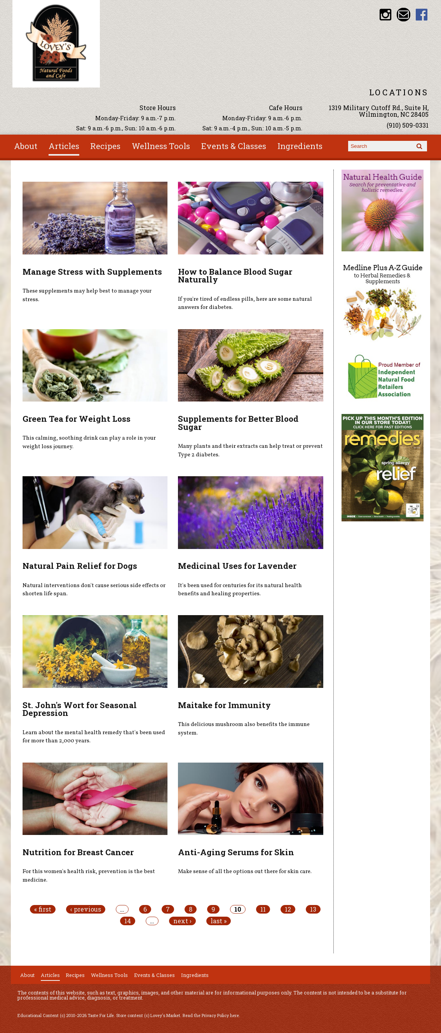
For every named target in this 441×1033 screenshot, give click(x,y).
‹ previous (85, 909)
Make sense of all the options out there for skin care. (245, 871)
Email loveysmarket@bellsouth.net (403, 14)
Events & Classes (233, 145)
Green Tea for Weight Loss (77, 418)
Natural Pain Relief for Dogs (80, 565)
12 (288, 909)
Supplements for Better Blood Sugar (238, 422)
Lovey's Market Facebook (422, 14)
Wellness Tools (161, 145)
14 (127, 921)
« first (42, 909)
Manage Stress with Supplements (92, 271)
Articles (64, 145)
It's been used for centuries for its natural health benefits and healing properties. (240, 590)
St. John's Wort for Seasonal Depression (80, 709)
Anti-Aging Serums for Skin (236, 852)
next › (182, 921)
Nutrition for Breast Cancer (78, 852)
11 (263, 909)
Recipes (105, 145)
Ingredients (299, 145)
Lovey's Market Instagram (385, 14)
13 (313, 909)
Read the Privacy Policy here (211, 1015)
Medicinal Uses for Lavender (237, 565)
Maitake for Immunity (224, 705)
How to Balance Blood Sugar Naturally (235, 275)
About (25, 145)
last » (219, 921)
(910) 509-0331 (408, 125)
